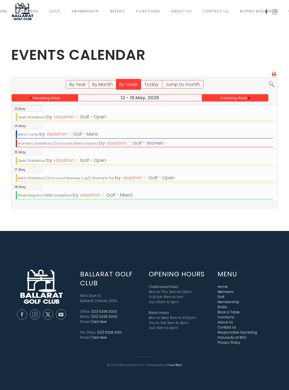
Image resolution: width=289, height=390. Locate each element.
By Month (102, 84)
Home (223, 286)
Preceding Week (46, 98)
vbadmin (63, 117)
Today (151, 84)
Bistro (117, 11)
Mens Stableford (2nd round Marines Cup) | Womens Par (65, 178)
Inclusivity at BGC (232, 336)
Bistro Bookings (258, 11)
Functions (148, 11)
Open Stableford (31, 117)
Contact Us (216, 11)
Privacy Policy (229, 342)
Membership (85, 11)
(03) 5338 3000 (104, 311)
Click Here (99, 321)
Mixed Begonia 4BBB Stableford (44, 195)
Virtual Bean (173, 364)
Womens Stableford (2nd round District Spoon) (57, 143)
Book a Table (229, 311)
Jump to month (182, 84)
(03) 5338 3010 (109, 331)
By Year (77, 84)
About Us (181, 11)
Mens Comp (27, 134)
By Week (128, 84)
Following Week (234, 98)
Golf (55, 11)
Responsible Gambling (237, 331)
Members (28, 11)
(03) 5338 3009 (104, 316)
